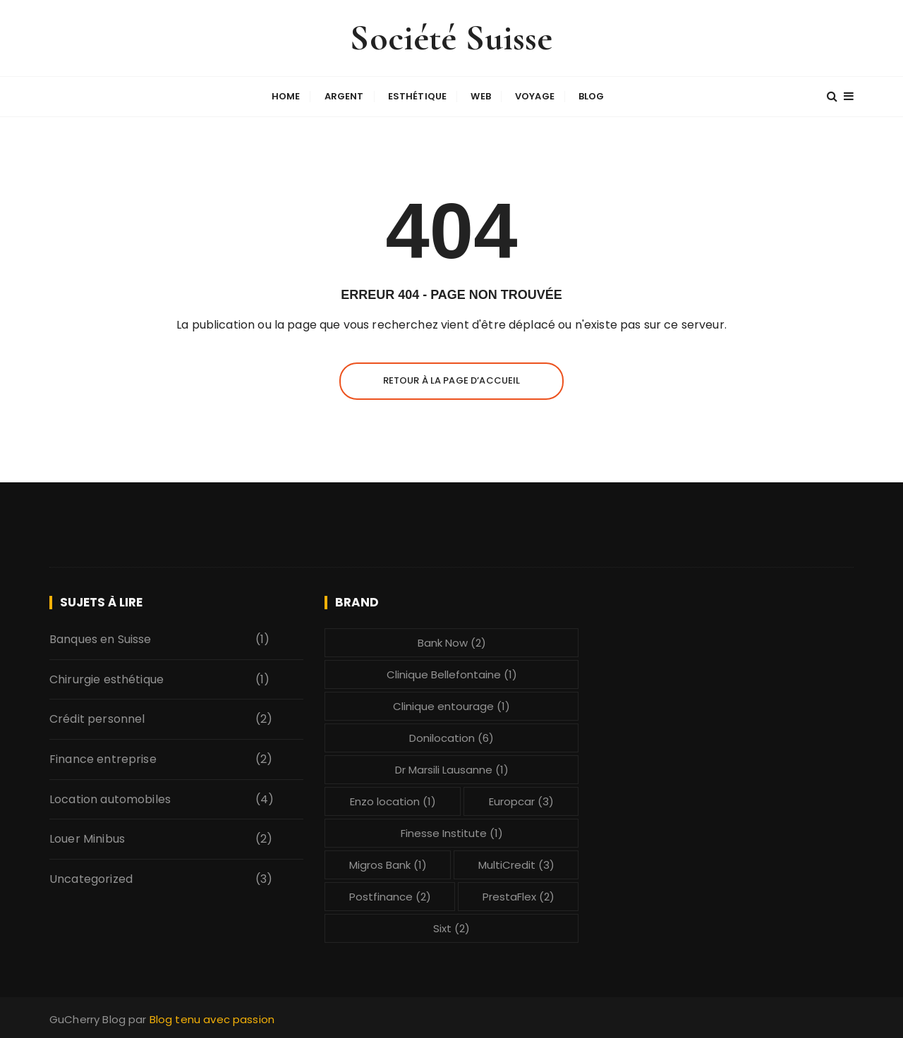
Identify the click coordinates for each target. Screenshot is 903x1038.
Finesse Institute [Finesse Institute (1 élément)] (452, 832)
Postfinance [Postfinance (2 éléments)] (390, 896)
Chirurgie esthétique (106, 679)
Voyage (534, 96)
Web (480, 96)
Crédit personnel (97, 718)
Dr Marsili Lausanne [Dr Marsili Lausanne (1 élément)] (452, 769)
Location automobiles (110, 798)
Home (286, 96)
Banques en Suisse (100, 638)
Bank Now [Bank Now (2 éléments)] (452, 642)
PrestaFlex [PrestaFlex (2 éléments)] (518, 896)
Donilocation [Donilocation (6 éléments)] (451, 737)
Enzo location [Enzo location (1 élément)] (393, 800)
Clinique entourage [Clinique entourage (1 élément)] (451, 705)
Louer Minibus (87, 838)
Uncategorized (91, 878)
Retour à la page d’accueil (452, 379)
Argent (344, 96)
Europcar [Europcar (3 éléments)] (521, 800)
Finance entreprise (103, 758)
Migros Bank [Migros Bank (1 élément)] (388, 864)
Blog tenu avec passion (212, 1018)
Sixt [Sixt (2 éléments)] (451, 927)
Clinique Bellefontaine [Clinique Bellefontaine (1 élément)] (452, 673)
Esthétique (417, 96)
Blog (591, 96)
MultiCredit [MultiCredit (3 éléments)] (516, 864)
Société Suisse (451, 38)
